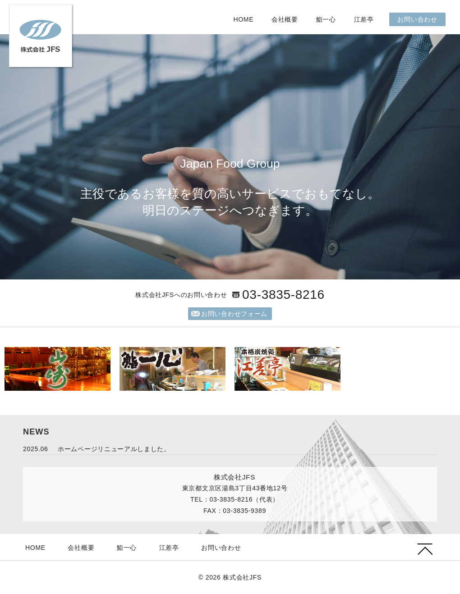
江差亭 (364, 19)
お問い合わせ (417, 19)
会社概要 (284, 19)
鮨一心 (326, 19)
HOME (243, 19)
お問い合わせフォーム (234, 313)
